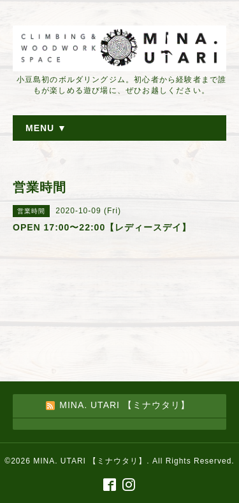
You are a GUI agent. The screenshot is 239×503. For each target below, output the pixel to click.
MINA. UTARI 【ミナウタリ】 (90, 461)
